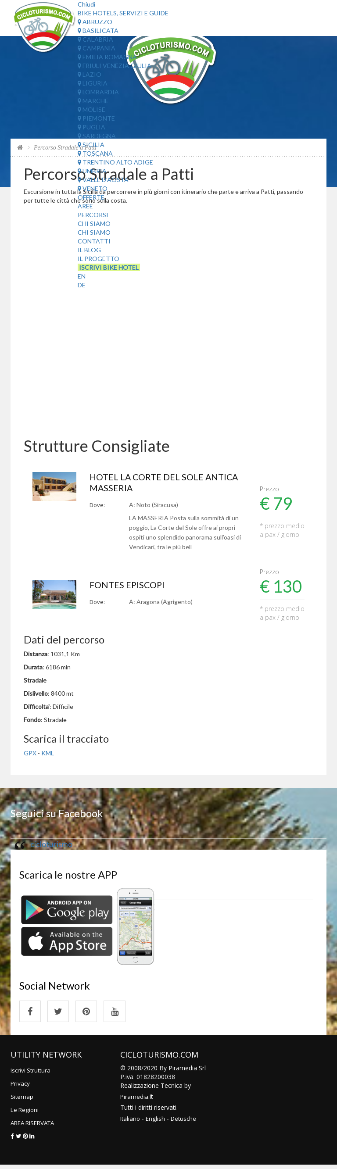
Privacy (21, 1087)
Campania (96, 48)
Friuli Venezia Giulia (114, 65)
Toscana (95, 153)
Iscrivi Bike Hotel (109, 267)
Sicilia (91, 144)
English (157, 1122)
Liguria (93, 83)
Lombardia (98, 92)
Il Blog (89, 250)
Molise (91, 109)
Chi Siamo (94, 223)
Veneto (93, 188)
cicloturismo (51, 846)
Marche (93, 100)
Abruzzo (95, 21)
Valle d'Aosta (103, 179)
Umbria (92, 171)
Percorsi (93, 214)
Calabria (95, 39)
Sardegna (97, 135)
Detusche (186, 1122)
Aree (85, 206)
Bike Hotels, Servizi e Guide (123, 13)
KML (47, 754)
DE (82, 285)
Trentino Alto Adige (115, 162)
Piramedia (134, 1100)
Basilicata (98, 30)
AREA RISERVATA (35, 1127)
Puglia (91, 127)
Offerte (91, 197)
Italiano (130, 1122)
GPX (30, 754)
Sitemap (22, 1100)
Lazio (89, 74)
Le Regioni (25, 1113)
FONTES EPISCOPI (130, 586)
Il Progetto (98, 258)
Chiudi (86, 4)
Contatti (94, 241)
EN (82, 276)
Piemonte (96, 118)
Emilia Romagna (107, 57)
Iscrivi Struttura (32, 1074)
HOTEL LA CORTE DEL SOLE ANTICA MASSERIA (152, 483)
